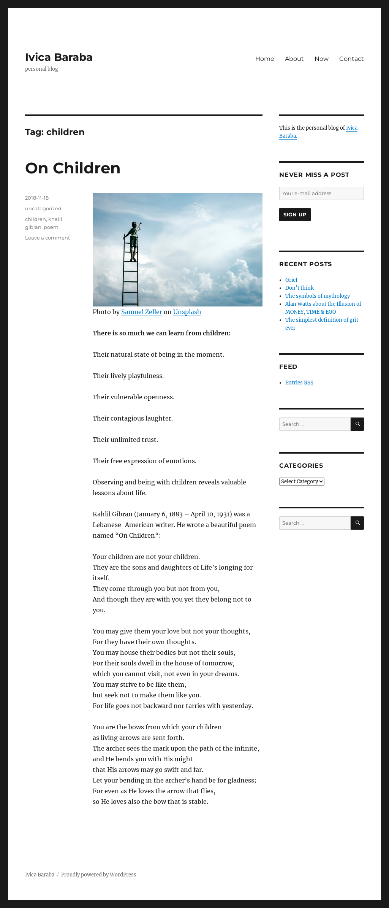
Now (322, 58)
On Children (73, 168)
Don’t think (299, 288)
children (35, 219)
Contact (351, 58)
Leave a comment (47, 238)
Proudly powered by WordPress (98, 874)
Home (264, 58)
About (294, 58)
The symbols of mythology (317, 296)
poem (51, 227)
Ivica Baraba (59, 57)
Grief (291, 280)
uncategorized (43, 208)
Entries (299, 382)
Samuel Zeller (141, 312)
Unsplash (187, 312)
